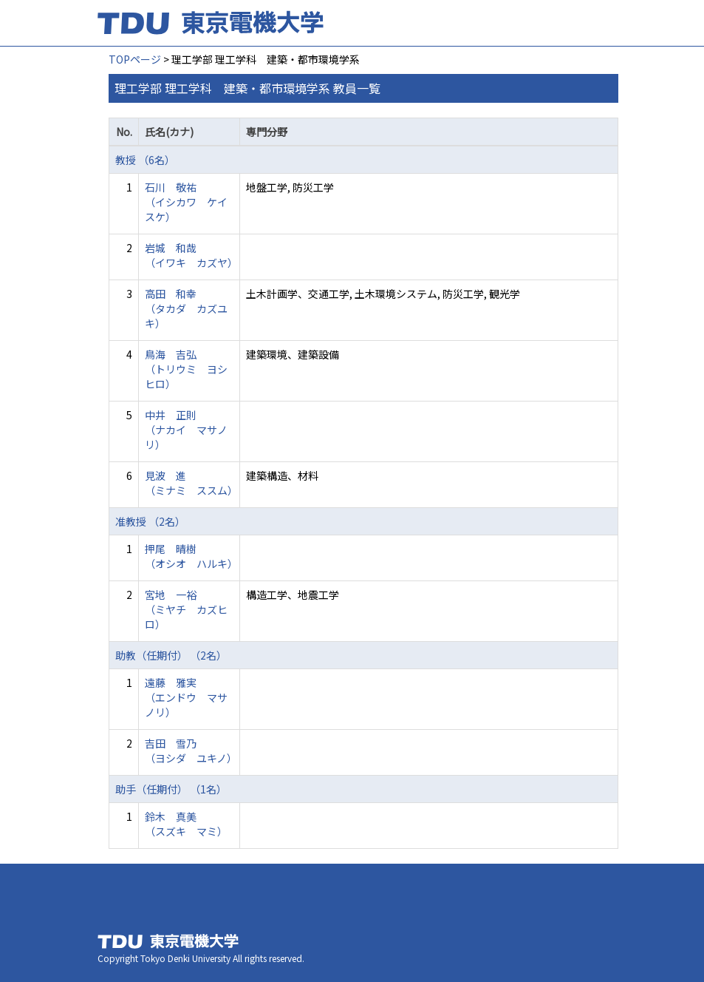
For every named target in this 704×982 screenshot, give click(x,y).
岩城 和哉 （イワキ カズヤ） (191, 255)
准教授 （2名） (150, 521)
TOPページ (135, 59)
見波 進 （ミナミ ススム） (191, 483)
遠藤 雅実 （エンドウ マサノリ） (186, 697)
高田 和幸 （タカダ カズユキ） (186, 308)
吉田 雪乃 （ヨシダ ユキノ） (191, 750)
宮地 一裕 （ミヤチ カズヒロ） (186, 609)
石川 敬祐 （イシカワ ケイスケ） (186, 202)
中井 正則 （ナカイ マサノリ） (186, 429)
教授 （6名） (145, 159)
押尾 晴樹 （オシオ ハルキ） (191, 556)
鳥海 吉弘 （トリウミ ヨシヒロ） (186, 369)
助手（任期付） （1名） (171, 789)
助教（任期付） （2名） (171, 655)
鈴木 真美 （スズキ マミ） (186, 824)
